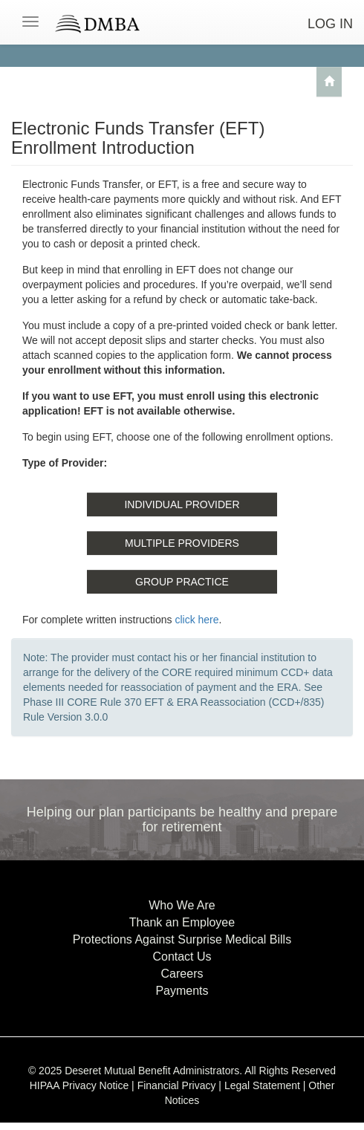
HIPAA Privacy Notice (79, 1085)
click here (196, 620)
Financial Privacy (176, 1085)
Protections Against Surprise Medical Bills (182, 939)
